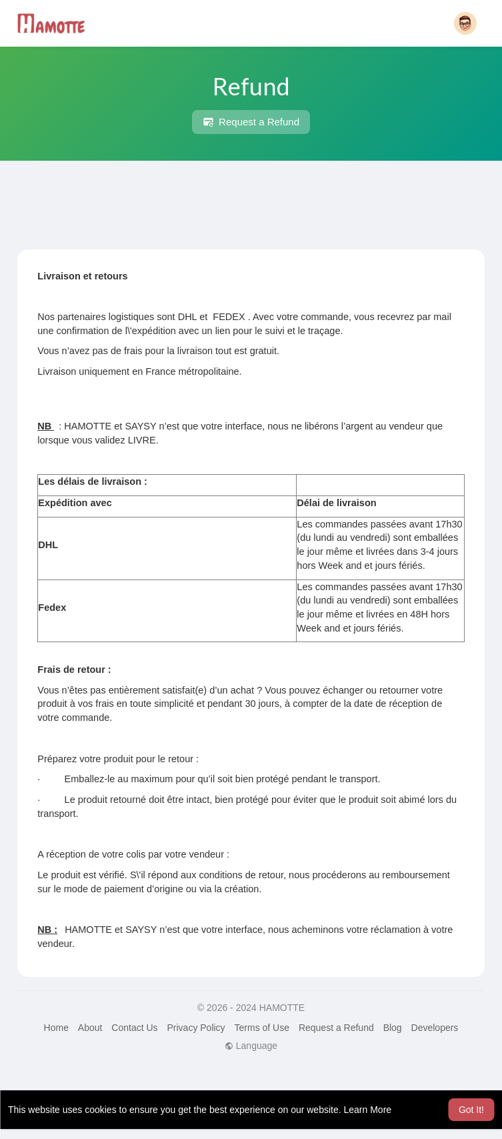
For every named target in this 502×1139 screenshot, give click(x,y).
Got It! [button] (471, 1109)
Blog (392, 1027)
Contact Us (134, 1027)
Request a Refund (251, 122)
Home (56, 1027)
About (90, 1027)
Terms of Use (262, 1027)
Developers (435, 1027)
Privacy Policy (196, 1027)
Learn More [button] (368, 1109)
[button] (465, 23)
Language (251, 1045)
